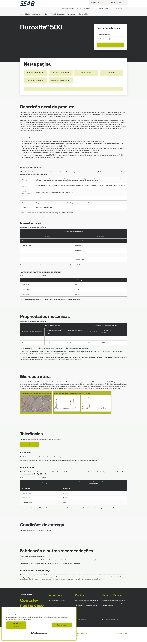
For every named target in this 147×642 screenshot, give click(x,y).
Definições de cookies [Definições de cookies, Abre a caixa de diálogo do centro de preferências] (39, 633)
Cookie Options (121, 633)
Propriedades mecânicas (61, 72)
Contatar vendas (81, 620)
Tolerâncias (111, 72)
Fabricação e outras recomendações (62, 80)
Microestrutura (86, 72)
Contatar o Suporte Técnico (111, 620)
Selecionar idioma (103, 34)
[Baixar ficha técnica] (110, 45)
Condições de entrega (35, 80)
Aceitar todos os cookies (22, 626)
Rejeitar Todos (56, 626)
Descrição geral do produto (35, 72)
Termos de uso (85, 633)
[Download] (29, 444)
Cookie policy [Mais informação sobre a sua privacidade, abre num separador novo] (26, 622)
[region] (39, 625)
